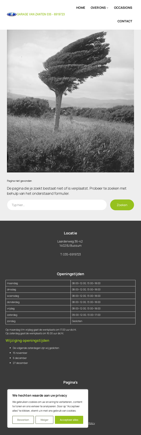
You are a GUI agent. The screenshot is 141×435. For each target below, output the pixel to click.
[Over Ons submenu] (107, 8)
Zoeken (122, 205)
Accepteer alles (69, 419)
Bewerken (23, 419)
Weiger (44, 419)
